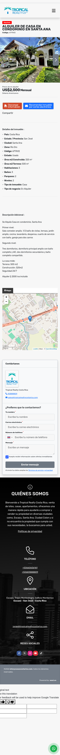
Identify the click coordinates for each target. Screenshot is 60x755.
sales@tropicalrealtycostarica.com (23, 397)
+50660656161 (30, 567)
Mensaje (9, 442)
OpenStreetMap (51, 349)
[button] (4, 79)
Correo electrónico (14, 422)
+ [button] (6, 297)
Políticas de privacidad (30, 531)
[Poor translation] (10, 701)
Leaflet (35, 349)
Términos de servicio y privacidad (40, 470)
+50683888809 (30, 572)
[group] (30, 59)
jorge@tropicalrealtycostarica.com (30, 626)
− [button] (6, 302)
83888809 (12, 394)
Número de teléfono (14, 432)
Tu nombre (10, 412)
